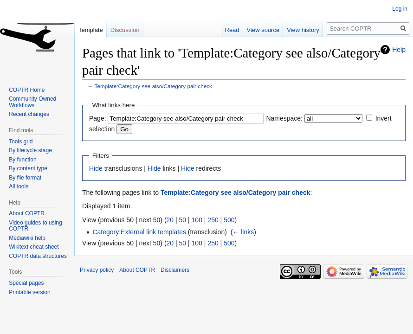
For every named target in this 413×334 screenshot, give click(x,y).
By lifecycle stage (30, 150)
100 (197, 220)
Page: (97, 118)
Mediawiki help (27, 238)
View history (303, 29)
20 (170, 220)
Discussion (125, 29)
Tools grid (20, 141)
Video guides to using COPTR (35, 225)
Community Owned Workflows (32, 102)
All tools (18, 186)
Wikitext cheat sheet (33, 247)
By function (22, 159)
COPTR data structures (38, 256)
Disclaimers (175, 270)
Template (90, 29)
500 (229, 220)
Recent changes (29, 114)
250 (212, 220)
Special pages (26, 283)
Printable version (29, 292)
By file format (25, 177)
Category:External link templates (139, 232)
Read (232, 29)
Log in (399, 9)
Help (399, 49)
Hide (96, 168)
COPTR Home (27, 90)
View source (263, 29)
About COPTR (27, 213)
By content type (28, 168)
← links (243, 232)
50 (183, 220)
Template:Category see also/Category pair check (153, 86)
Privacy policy (97, 270)
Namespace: (284, 118)
